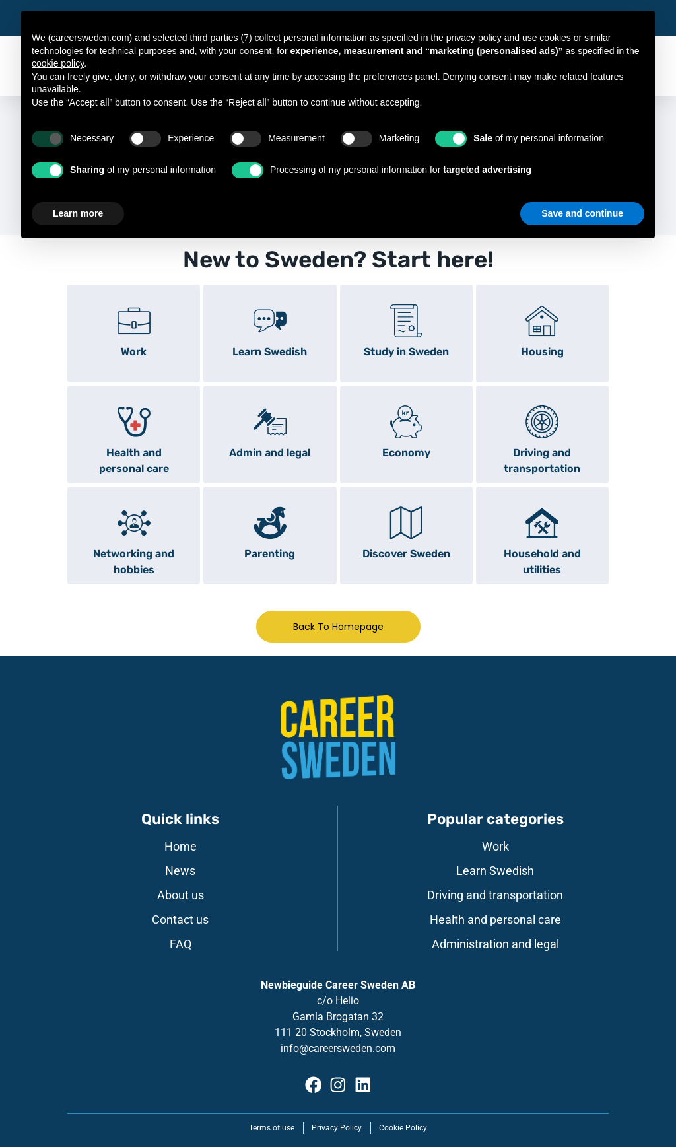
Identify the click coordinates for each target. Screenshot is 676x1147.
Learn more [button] (78, 213)
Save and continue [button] (582, 213)
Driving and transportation (495, 895)
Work (495, 846)
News (180, 871)
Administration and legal (495, 944)
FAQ (180, 944)
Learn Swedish (495, 871)
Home (180, 846)
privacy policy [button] (474, 37)
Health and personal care (495, 919)
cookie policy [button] (58, 63)
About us (180, 895)
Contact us (180, 919)
